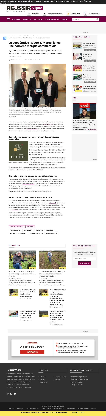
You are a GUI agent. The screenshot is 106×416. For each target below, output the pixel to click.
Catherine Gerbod (35, 60)
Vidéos (76, 98)
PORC (89, 1)
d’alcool (14, 209)
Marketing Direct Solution (87, 409)
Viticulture (16, 19)
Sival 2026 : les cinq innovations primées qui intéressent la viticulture (89, 90)
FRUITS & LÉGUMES (38, 1)
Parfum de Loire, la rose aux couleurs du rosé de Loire (89, 68)
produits (34, 205)
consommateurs (31, 128)
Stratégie (49, 230)
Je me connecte (94, 14)
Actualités (35, 14)
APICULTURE (11, 1)
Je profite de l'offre (78, 412)
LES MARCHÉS (71, 1)
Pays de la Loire (15, 230)
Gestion (64, 19)
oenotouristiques (27, 183)
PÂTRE (85, 1)
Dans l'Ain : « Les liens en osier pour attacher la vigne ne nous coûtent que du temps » (22, 274)
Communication (51, 233)
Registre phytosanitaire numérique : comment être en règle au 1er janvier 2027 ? (28, 314)
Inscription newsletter (55, 14)
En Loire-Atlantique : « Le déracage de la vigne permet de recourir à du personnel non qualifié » (52, 274)
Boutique (20, 409)
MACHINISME (79, 1)
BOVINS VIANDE (22, 1)
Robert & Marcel (47, 124)
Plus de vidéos (91, 129)
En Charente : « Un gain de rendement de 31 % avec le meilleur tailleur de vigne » (28, 293)
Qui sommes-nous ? (32, 409)
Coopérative (28, 230)
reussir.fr (3, 1)
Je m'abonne (75, 14)
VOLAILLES (8, 3)
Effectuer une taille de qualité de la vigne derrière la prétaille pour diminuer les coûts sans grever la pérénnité (57, 316)
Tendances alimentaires (18, 233)
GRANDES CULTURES (49, 1)
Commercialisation (36, 233)
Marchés (30, 226)
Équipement (37, 19)
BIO (16, 1)
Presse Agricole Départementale (52, 409)
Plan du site (71, 409)
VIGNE (2, 3)
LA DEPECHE (59, 1)
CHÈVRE (30, 1)
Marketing (39, 230)
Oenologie (27, 19)
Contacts (11, 409)
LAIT (65, 1)
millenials (52, 203)
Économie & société (52, 19)
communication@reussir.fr (78, 377)
